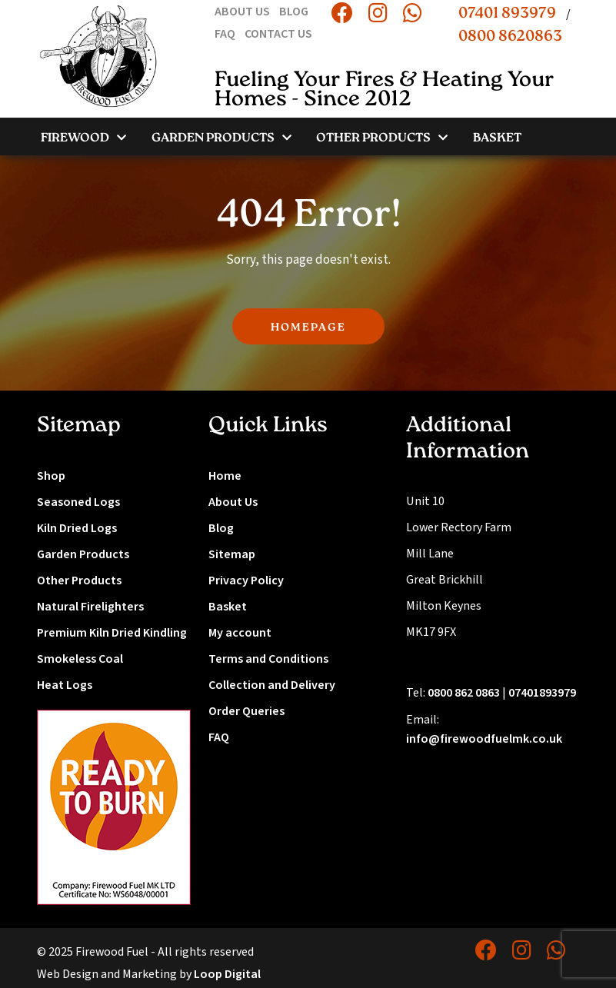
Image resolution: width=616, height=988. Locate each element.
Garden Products (83, 554)
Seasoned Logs (78, 502)
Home (224, 475)
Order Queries (246, 711)
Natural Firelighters (90, 606)
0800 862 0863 (464, 692)
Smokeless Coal (80, 658)
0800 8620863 (510, 37)
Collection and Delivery (271, 685)
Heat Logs (64, 685)
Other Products (79, 580)
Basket (227, 606)
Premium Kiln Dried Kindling (112, 632)
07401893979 (542, 692)
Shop (51, 475)
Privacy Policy (246, 580)
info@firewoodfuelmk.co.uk (484, 738)
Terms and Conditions (268, 658)
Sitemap (231, 554)
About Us (233, 502)
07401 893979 (507, 14)
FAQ (218, 737)
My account (239, 632)
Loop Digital (227, 974)
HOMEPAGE (308, 328)
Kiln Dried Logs (77, 528)
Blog (221, 528)
